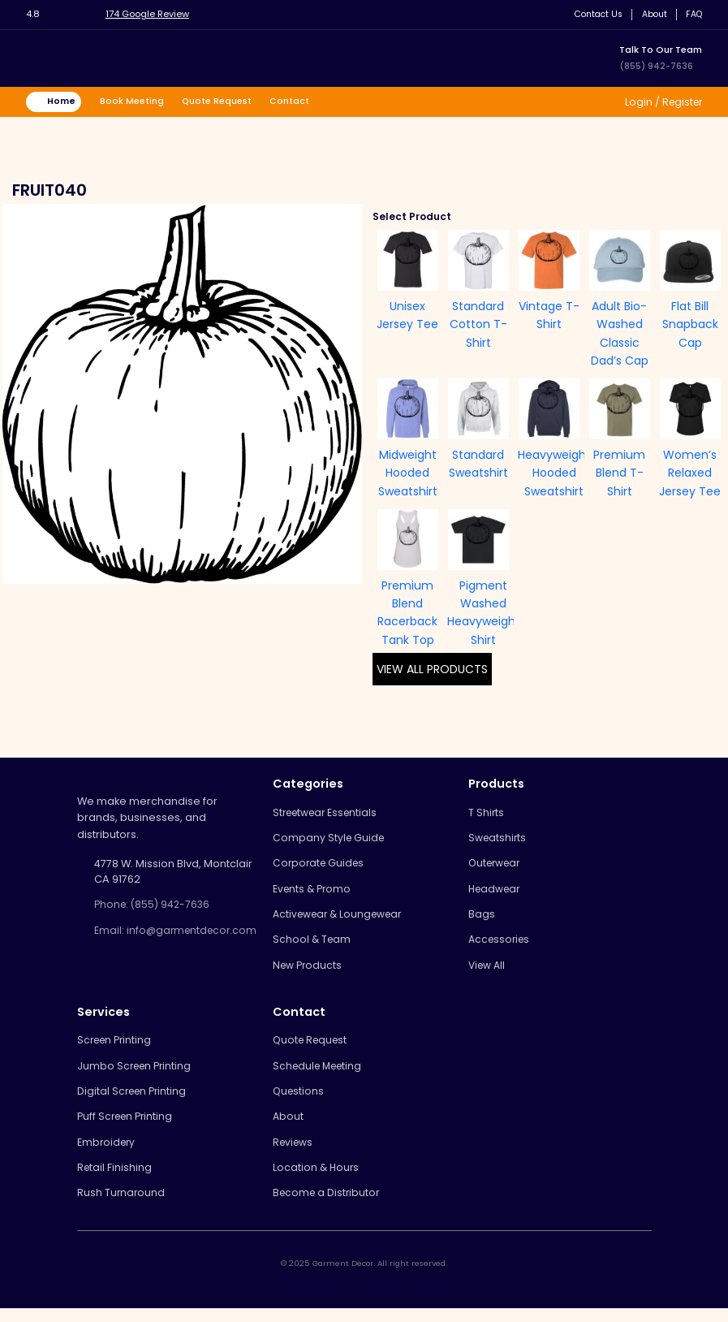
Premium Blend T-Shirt (619, 473)
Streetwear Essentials (329, 813)
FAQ (692, 14)
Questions (299, 1101)
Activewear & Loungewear (342, 919)
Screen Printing (117, 1048)
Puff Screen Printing (128, 1127)
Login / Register (660, 102)
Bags (481, 919)
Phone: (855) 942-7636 (155, 906)
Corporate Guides (320, 866)
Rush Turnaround (121, 1206)
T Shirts (486, 813)
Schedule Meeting (320, 1074)
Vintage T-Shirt (549, 316)
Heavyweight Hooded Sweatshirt (554, 473)
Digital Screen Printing (134, 1101)
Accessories (501, 946)
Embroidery (107, 1153)
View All (488, 972)
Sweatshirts (498, 840)
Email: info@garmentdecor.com (162, 940)
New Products (309, 972)
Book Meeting (134, 101)
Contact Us (592, 14)
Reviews (295, 1153)
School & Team (313, 946)
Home (62, 101)
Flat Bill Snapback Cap (690, 325)
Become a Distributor (328, 1206)
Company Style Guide (330, 840)
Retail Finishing (115, 1179)
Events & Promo (314, 893)
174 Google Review (150, 13)
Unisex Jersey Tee (407, 316)
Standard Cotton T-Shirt (478, 325)
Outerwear (497, 866)
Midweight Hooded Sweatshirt (407, 473)
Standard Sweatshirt (478, 464)
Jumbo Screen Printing (136, 1074)
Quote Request (221, 101)
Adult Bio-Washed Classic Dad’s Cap (619, 334)
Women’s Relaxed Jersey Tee (690, 473)
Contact (296, 101)
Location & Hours (317, 1179)
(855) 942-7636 (656, 65)
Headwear (496, 893)
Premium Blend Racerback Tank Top (407, 613)
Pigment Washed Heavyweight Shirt (483, 613)
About (651, 14)
